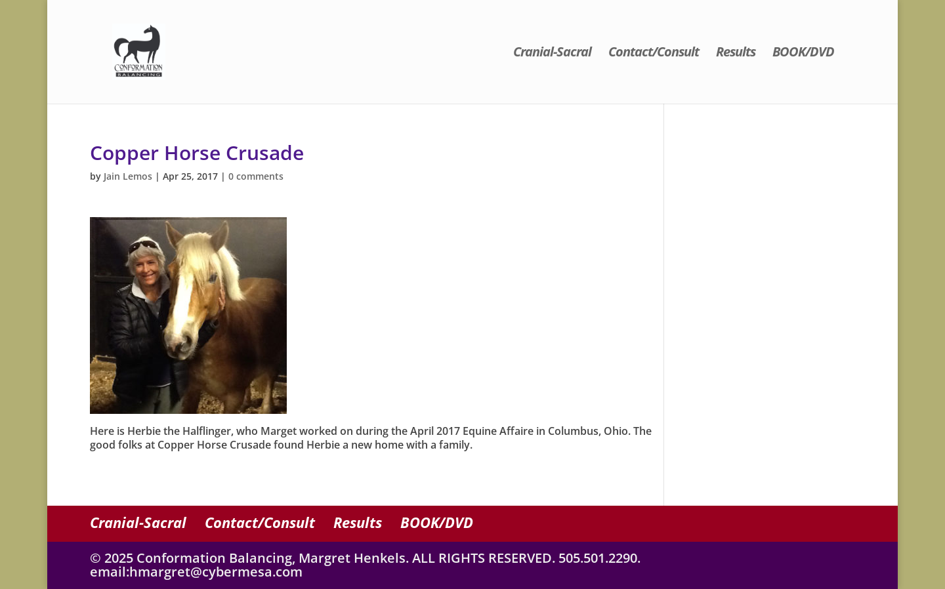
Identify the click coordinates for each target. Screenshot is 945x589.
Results (735, 53)
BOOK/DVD (803, 53)
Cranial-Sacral (552, 53)
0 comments (256, 176)
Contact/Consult (653, 53)
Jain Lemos (128, 176)
